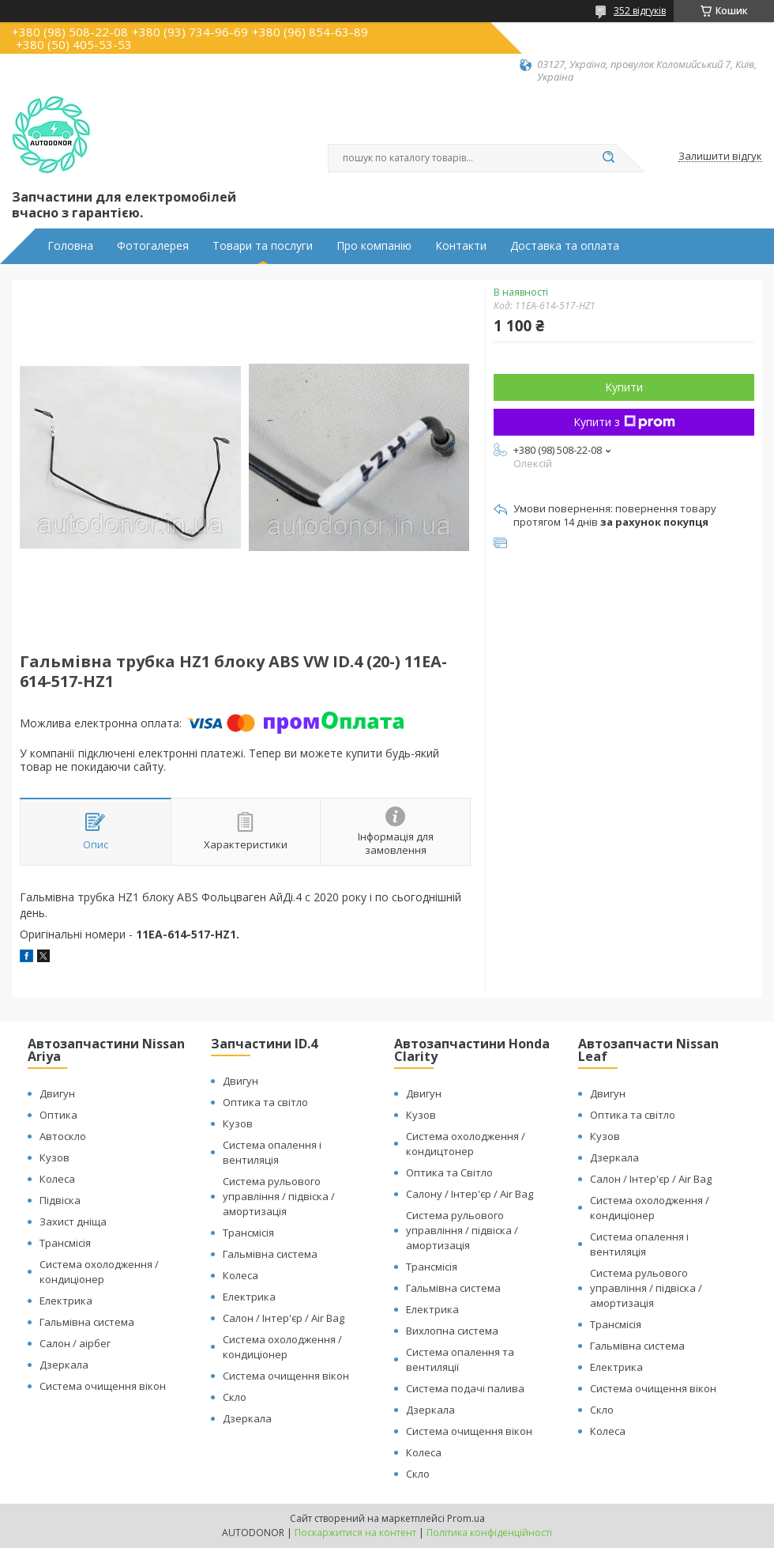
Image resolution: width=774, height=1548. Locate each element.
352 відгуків (640, 10)
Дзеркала (63, 1364)
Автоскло (62, 1136)
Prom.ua (466, 1518)
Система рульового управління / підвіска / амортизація (279, 1196)
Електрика (65, 1300)
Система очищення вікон (102, 1386)
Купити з (624, 421)
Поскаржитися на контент (355, 1532)
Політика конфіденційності (489, 1532)
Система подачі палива (465, 1388)
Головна (70, 245)
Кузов (54, 1157)
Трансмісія (65, 1243)
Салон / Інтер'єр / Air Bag (283, 1318)
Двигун (57, 1093)
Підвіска (60, 1200)
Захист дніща (73, 1221)
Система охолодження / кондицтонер (465, 1143)
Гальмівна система (86, 1322)
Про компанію (373, 245)
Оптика (58, 1115)
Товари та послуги (262, 245)
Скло (234, 1397)
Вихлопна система (452, 1330)
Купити (624, 387)
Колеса (57, 1179)
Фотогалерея (153, 245)
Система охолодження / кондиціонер (99, 1271)
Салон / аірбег (75, 1343)
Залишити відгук (720, 156)
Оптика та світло (265, 1102)
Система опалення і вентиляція (272, 1152)
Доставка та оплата (564, 245)
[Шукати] (608, 158)
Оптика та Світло (449, 1172)
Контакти (461, 245)
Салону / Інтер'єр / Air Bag (469, 1194)
